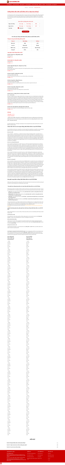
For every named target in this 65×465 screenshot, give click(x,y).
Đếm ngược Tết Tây (30, 455)
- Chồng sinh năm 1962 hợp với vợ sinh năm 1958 (9, 245)
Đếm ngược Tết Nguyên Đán (31, 453)
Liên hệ (49, 458)
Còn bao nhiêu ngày (35, 4)
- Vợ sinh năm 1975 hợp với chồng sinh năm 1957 (27, 423)
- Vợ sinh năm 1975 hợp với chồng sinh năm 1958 (27, 415)
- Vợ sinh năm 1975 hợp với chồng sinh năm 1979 (27, 245)
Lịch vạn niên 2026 (16, 4)
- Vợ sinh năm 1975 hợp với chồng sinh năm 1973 (27, 293)
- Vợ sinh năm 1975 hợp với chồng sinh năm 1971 (27, 310)
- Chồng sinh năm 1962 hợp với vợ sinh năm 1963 (9, 285)
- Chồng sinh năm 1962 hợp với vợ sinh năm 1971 (9, 350)
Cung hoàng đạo (28, 4)
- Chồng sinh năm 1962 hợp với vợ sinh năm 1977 (9, 399)
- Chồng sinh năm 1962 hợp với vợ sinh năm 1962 (9, 277)
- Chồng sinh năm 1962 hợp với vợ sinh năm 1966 (9, 310)
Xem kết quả (25, 31)
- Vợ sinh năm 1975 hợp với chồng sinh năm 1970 (27, 318)
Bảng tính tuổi (40, 458)
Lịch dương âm (9, 4)
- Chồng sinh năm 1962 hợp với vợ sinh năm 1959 (9, 253)
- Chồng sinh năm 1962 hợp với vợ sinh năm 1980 (9, 423)
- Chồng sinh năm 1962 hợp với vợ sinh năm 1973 (9, 366)
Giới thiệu (49, 453)
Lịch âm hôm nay (40, 453)
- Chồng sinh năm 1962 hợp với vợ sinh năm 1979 (9, 415)
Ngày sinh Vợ (11, 26)
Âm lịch (29, 28)
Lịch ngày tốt (54, 4)
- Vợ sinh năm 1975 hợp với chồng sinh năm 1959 (27, 407)
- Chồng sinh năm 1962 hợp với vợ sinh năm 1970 (9, 342)
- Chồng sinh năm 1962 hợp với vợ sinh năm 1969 (9, 334)
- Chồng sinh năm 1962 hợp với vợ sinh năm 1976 (9, 391)
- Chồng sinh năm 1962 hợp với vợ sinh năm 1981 (9, 431)
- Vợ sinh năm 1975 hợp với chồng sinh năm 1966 (27, 350)
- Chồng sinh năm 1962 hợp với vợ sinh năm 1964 (9, 293)
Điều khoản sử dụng (51, 455)
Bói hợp (40, 4)
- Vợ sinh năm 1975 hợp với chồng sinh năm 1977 (27, 261)
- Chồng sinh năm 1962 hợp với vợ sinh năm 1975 (9, 383)
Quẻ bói (43, 4)
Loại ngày (10, 28)
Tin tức (49, 460)
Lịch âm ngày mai (40, 455)
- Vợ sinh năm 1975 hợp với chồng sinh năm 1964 (27, 366)
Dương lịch (20, 28)
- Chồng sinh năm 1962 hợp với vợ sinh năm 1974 (9, 375)
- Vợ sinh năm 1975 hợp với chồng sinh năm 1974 (27, 285)
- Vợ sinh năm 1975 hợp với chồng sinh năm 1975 (27, 277)
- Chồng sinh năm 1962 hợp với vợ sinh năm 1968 (9, 326)
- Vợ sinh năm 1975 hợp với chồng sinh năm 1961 (27, 391)
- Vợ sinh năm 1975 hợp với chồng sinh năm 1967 (27, 342)
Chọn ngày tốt (22, 4)
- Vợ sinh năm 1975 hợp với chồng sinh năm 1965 (27, 358)
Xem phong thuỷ (48, 4)
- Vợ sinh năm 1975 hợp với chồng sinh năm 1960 (27, 399)
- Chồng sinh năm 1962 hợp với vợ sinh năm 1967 (9, 318)
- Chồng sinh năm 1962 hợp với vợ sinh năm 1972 (9, 358)
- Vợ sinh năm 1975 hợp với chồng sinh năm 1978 (27, 253)
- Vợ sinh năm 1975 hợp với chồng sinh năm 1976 (27, 269)
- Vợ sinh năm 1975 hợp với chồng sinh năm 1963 (27, 375)
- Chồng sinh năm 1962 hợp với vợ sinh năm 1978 (9, 407)
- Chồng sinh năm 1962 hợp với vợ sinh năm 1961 (9, 269)
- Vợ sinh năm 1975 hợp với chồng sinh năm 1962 (27, 383)
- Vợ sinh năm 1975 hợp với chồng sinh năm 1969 (27, 326)
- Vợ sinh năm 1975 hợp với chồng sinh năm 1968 (27, 334)
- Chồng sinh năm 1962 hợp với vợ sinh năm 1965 (9, 301)
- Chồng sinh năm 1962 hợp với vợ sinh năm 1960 (9, 261)
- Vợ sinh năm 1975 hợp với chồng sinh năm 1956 (27, 431)
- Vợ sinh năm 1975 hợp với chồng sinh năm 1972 (27, 301)
